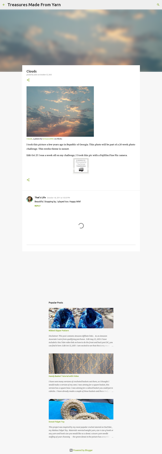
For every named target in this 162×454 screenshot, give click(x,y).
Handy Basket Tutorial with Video (64, 376)
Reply (38, 206)
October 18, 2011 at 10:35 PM (58, 198)
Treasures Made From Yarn (34, 4)
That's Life (40, 197)
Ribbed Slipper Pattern (59, 331)
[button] (28, 80)
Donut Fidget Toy (56, 422)
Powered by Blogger (81, 450)
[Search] (64, 4)
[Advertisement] (81, 274)
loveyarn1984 (48, 139)
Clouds (29, 139)
